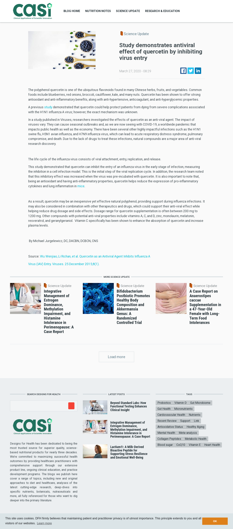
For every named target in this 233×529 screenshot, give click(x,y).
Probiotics (164, 403)
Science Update (128, 11)
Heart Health (212, 445)
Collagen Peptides (169, 439)
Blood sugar (165, 445)
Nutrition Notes (98, 11)
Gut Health (164, 409)
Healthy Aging (195, 427)
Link (196, 421)
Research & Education (162, 11)
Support (185, 421)
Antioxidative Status (170, 427)
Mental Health (166, 433)
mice (80, 186)
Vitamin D (180, 403)
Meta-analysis (188, 433)
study (48, 107)
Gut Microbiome (200, 403)
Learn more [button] (44, 523)
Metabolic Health (195, 439)
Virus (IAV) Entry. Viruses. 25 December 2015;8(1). (63, 264)
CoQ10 (180, 445)
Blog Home (72, 11)
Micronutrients (183, 409)
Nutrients (194, 415)
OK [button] (215, 521)
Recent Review (167, 421)
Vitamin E (195, 445)
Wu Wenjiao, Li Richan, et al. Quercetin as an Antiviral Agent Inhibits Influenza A (95, 256)
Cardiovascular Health (171, 415)
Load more (116, 357)
